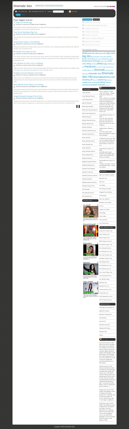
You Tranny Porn (104, 223)
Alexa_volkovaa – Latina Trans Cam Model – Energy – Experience (107, 93)
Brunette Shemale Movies (89, 130)
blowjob (105, 59)
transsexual (87, 85)
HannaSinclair (103, 148)
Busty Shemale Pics (87, 144)
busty (84, 61)
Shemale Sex (22, 5)
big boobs (102, 53)
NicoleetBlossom (104, 160)
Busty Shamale (86, 137)
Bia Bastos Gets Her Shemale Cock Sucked (28, 73)
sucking (101, 82)
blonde (109, 57)
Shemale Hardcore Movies (89, 182)
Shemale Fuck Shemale (88, 168)
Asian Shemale (86, 92)
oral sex (91, 70)
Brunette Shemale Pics (88, 134)
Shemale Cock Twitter (105, 202)
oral (88, 70)
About (23, 14)
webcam (107, 85)
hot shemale (99, 67)
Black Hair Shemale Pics (89, 113)
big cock (111, 53)
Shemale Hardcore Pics (88, 186)
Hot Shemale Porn (104, 262)
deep (99, 63)
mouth (84, 70)
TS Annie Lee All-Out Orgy (23, 22)
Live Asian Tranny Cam (105, 272)
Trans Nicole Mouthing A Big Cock (25, 32)
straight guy (86, 82)
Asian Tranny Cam (104, 234)
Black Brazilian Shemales (98, 57)
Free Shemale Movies (105, 248)
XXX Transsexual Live (105, 300)
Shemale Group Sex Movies (89, 175)
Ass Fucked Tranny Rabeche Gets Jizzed (95, 25)
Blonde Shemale (88, 59)
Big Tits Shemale (87, 103)
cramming (94, 64)
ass (97, 53)
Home (18, 14)
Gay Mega (102, 185)
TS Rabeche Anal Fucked (91, 28)
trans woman (99, 84)
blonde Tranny (98, 59)
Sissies (101, 335)
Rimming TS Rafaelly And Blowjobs (94, 38)
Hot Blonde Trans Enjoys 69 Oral (25, 52)
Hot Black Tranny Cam (105, 258)
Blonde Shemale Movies (89, 120)
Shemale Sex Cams (108, 88)
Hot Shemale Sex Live (105, 265)
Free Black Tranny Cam (105, 244)
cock (110, 61)
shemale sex (94, 73)
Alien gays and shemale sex (106, 307)
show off (95, 80)
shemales (85, 74)
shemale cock (109, 70)
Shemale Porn (103, 331)
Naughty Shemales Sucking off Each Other (28, 96)
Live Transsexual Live (105, 275)
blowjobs (110, 59)
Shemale (99, 69)
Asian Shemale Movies (88, 96)
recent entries (87, 19)
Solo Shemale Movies (88, 192)
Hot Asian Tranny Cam (105, 255)
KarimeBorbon (103, 115)
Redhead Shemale (87, 158)
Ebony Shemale (86, 148)
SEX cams (105, 339)
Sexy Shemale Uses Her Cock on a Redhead (28, 63)
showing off (87, 80)
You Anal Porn (103, 219)
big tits (86, 56)
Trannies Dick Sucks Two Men (92, 22)
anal (84, 53)
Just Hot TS (102, 321)
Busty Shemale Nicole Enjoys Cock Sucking (28, 84)
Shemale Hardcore (87, 179)
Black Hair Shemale (87, 106)
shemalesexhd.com (104, 77)
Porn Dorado (102, 195)
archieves (96, 19)
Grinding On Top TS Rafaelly (92, 41)
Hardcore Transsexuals (105, 314)
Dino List (101, 181)
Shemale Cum (103, 282)
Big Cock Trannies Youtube (106, 175)
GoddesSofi (102, 138)
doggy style (107, 64)
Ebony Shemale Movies (88, 151)
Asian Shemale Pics (87, 99)
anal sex (91, 53)
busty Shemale (93, 61)
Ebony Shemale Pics (87, 155)
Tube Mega (102, 213)
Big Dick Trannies (104, 311)
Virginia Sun (102, 390)
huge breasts (106, 67)
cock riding (86, 64)
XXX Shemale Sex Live (105, 296)
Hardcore (90, 66)
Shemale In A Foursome (91, 35)
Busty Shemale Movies (88, 141)
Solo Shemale (86, 189)
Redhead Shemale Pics (88, 165)
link (127, 396)
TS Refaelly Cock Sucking (91, 32)
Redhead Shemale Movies (89, 161)
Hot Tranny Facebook (105, 188)
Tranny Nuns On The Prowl (91, 45)
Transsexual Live (104, 293)
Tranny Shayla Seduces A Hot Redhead (27, 42)
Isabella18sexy (103, 128)
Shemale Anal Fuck (104, 324)
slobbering (102, 80)
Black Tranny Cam (104, 237)
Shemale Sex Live (104, 286)
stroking (94, 82)
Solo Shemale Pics (87, 196)
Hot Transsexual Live (105, 269)
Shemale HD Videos (104, 328)
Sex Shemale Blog (104, 279)
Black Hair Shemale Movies (90, 110)
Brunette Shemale (87, 127)
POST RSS (74, 11)
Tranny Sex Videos (104, 209)
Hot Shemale (102, 318)
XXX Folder (102, 216)
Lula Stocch (102, 342)
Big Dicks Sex (103, 178)
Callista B (102, 366)
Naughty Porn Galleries (105, 192)
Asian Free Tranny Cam (105, 231)
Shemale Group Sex (87, 172)
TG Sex (101, 206)
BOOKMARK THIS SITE (38, 11)
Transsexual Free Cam (105, 289)
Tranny (108, 82)
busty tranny (103, 61)
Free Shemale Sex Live (105, 251)
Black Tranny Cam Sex (105, 241)
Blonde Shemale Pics (88, 123)
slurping (108, 80)
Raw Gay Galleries (104, 199)
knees (112, 67)
